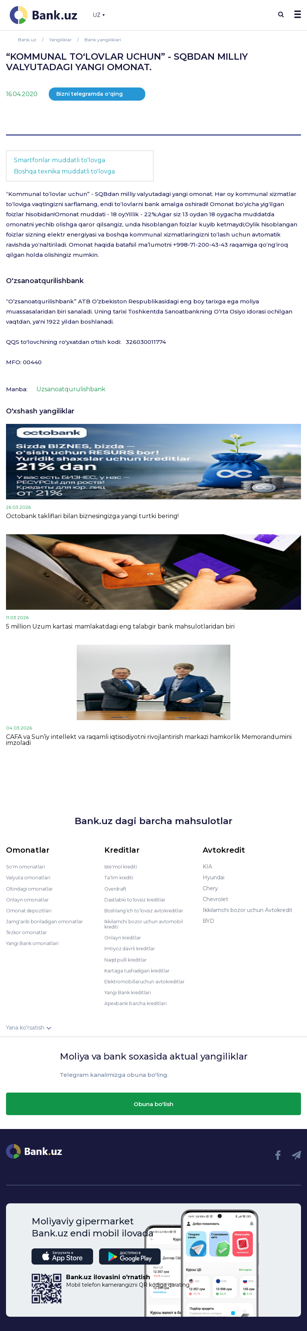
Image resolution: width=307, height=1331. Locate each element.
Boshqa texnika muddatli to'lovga (64, 171)
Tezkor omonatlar (29, 932)
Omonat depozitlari (31, 910)
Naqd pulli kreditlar (128, 959)
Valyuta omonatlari (30, 877)
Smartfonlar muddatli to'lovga (59, 160)
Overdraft (116, 888)
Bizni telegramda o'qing (89, 93)
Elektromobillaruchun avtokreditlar (149, 980)
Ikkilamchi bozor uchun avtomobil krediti (148, 924)
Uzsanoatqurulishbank (70, 389)
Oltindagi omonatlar (32, 888)
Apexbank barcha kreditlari (138, 1002)
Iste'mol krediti (123, 866)
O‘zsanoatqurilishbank (45, 281)
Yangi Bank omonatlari (35, 942)
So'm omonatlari (27, 866)
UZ (99, 15)
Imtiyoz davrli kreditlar (133, 948)
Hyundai (213, 877)
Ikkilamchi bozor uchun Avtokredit (247, 910)
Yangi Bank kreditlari (130, 991)
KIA (207, 866)
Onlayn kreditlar (124, 937)
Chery (210, 888)
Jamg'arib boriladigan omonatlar (48, 921)
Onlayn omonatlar (29, 899)
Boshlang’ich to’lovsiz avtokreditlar (149, 910)
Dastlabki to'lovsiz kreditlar (138, 899)
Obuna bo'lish (153, 1102)
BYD (208, 921)
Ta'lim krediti (120, 877)
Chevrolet (215, 899)
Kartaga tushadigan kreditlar (141, 969)
